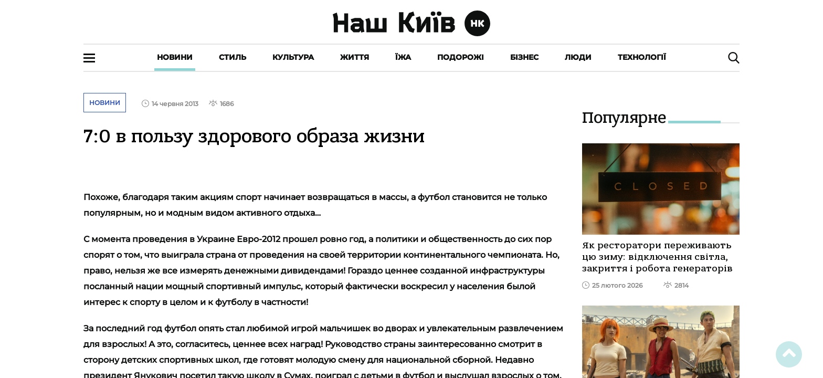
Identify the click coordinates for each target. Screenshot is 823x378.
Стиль (232, 57)
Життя (354, 57)
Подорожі (460, 57)
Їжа (403, 57)
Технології (642, 57)
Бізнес (524, 57)
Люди (578, 57)
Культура (293, 57)
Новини (175, 57)
